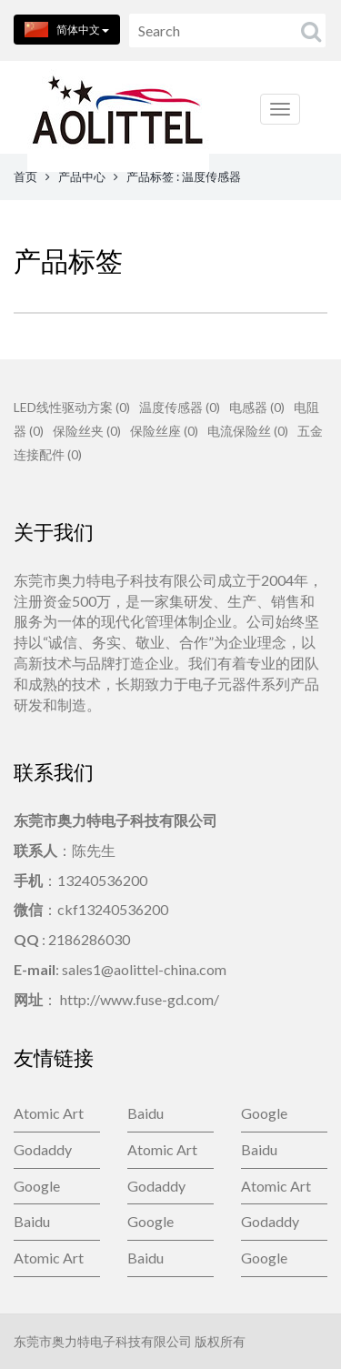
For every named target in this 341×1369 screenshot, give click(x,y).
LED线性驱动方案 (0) (72, 407)
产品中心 (81, 176)
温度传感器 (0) (179, 407)
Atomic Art (49, 1113)
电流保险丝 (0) (247, 430)
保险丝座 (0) (164, 430)
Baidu (145, 1113)
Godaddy (43, 1149)
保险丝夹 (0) (87, 430)
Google (264, 1113)
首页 (25, 176)
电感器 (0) (257, 407)
